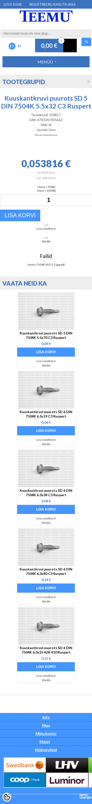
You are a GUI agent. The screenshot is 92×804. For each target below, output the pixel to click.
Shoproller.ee (85, 796)
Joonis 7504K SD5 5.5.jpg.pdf (46, 264)
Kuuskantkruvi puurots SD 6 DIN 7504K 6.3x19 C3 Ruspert (46, 414)
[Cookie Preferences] (6, 797)
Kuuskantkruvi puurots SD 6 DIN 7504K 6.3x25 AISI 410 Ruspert (46, 650)
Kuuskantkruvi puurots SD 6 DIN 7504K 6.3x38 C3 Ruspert (46, 492)
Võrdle (46, 241)
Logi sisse (13, 4)
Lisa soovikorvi (46, 228)
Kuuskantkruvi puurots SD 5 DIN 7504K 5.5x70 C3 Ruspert (46, 335)
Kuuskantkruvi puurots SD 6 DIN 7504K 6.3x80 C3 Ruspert (46, 571)
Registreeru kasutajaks (52, 4)
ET (12, 46)
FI (19, 46)
